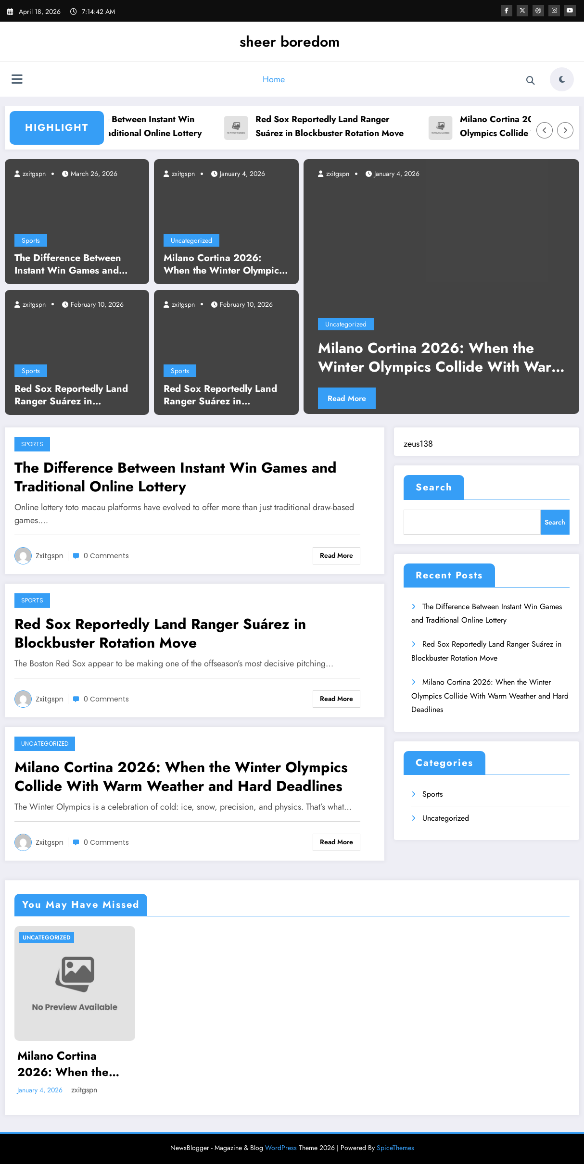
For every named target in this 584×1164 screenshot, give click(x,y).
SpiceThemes (395, 1147)
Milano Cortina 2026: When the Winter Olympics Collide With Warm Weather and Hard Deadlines (226, 264)
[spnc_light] (562, 79)
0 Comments (106, 556)
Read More (347, 398)
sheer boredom (290, 41)
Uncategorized (191, 240)
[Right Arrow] (565, 130)
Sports (31, 240)
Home (274, 79)
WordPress (281, 1147)
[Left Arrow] (544, 130)
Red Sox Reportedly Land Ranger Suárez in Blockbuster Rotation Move (363, 126)
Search (434, 487)
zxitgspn (33, 173)
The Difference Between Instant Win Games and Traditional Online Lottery (159, 126)
